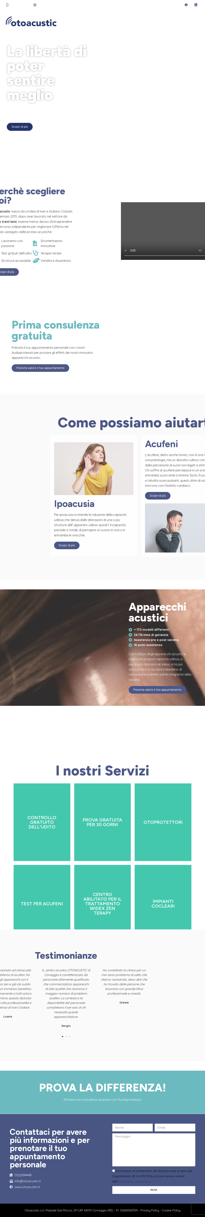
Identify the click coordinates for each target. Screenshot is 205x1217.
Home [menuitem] (66, 21)
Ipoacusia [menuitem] (154, 21)
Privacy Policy (149, 1210)
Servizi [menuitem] (135, 21)
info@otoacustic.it (52, 5)
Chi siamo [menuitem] (84, 21)
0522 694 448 (21, 5)
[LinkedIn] (195, 5)
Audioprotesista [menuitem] (111, 21)
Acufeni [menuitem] (174, 21)
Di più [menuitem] (192, 21)
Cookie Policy (171, 1210)
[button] (21, 998)
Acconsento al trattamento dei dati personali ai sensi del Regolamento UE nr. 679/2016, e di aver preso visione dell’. (152, 1176)
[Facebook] (186, 5)
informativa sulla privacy (134, 1181)
